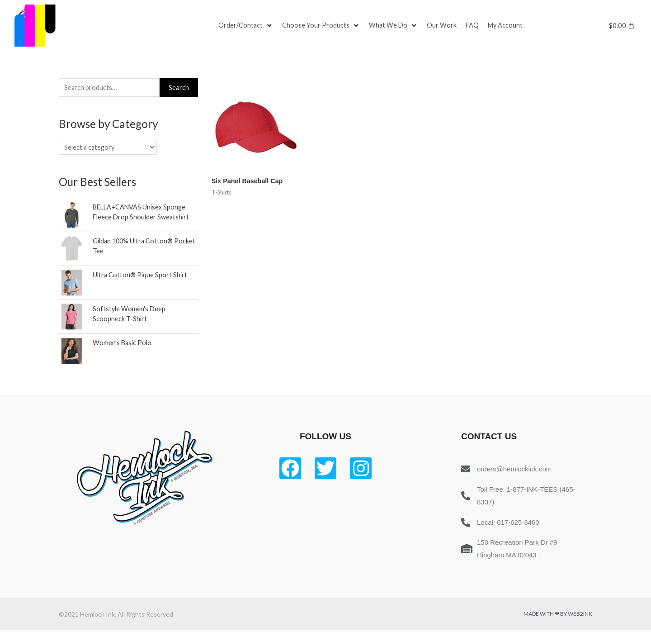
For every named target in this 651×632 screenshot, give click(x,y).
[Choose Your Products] (321, 25)
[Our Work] (443, 25)
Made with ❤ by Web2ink (558, 615)
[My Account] (508, 25)
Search (179, 88)
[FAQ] (474, 25)
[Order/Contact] (246, 25)
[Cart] (622, 25)
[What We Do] (394, 25)
